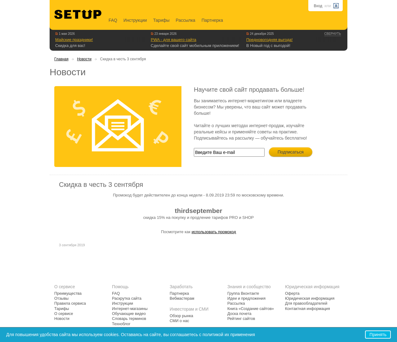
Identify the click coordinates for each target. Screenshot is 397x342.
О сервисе (63, 314)
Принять (377, 334)
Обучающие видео (129, 314)
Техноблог (121, 324)
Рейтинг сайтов (241, 319)
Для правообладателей (306, 303)
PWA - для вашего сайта (173, 39)
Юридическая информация (309, 298)
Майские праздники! (74, 39)
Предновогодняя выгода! (269, 39)
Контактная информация (307, 309)
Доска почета (239, 314)
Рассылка (185, 20)
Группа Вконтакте (243, 293)
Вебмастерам (182, 298)
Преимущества (68, 293)
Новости (84, 59)
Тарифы (161, 20)
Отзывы (61, 298)
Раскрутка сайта (126, 298)
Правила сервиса (70, 303)
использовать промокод (214, 231)
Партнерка (212, 20)
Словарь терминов (129, 319)
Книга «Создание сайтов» (250, 309)
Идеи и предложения (246, 298)
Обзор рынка (181, 316)
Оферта (292, 293)
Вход (318, 6)
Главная (61, 59)
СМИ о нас (179, 321)
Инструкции (135, 20)
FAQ (113, 20)
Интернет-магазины (130, 309)
